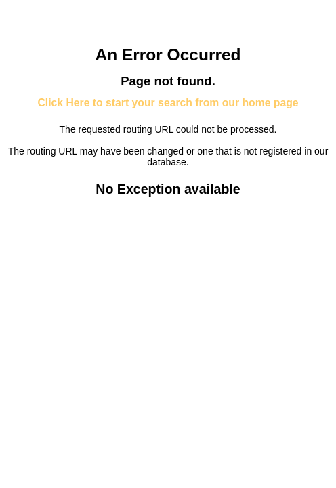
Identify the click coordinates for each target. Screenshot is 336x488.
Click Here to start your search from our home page (167, 102)
